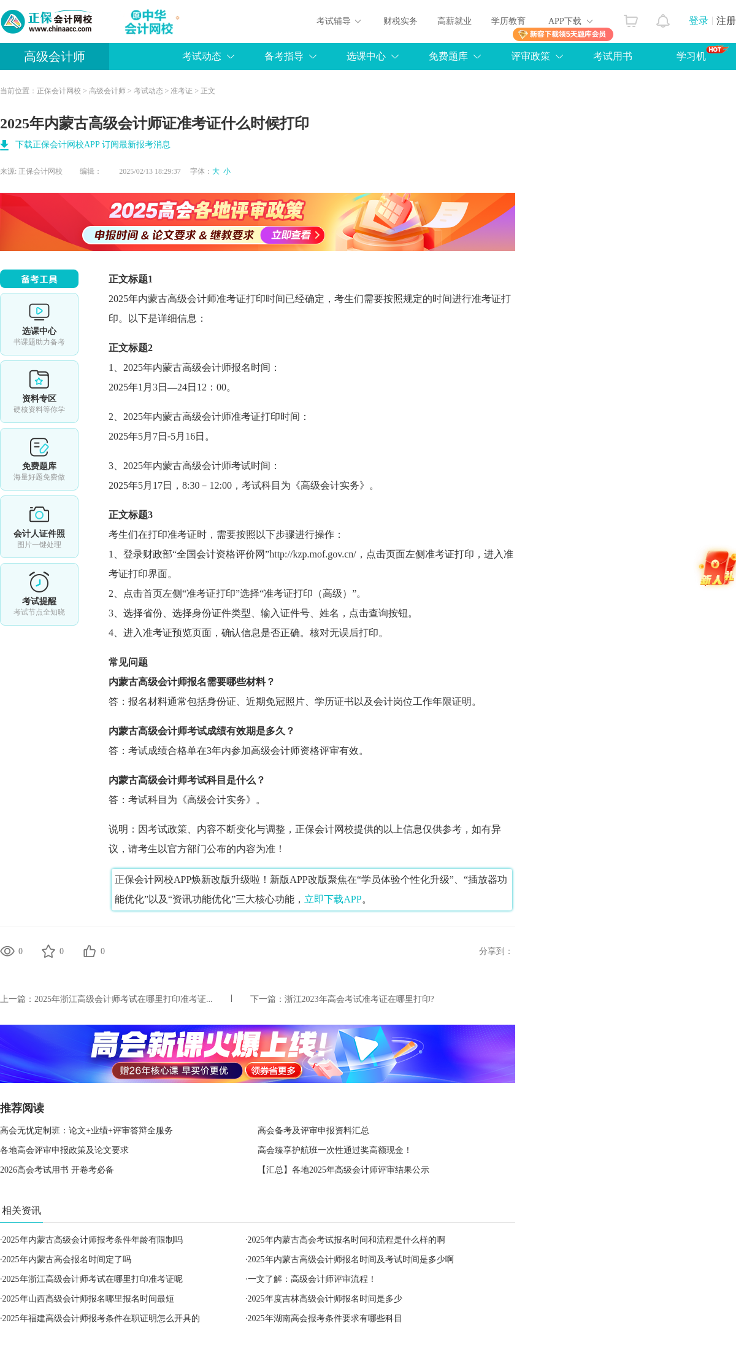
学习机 (703, 53)
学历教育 (508, 21)
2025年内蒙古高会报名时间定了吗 (66, 1259)
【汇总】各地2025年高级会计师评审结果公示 (343, 1169)
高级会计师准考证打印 (231, 416)
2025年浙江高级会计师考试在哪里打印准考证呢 (92, 1279)
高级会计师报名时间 (226, 367)
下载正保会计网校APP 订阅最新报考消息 (93, 144)
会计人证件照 (39, 526)
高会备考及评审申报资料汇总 (313, 1130)
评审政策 (530, 56)
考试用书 (612, 56)
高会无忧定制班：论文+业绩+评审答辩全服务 (86, 1130)
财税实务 (400, 21)
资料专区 (39, 391)
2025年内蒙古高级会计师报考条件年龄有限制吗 (92, 1239)
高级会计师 (54, 56)
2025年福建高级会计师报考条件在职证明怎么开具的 (101, 1318)
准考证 (182, 91)
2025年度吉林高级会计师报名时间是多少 (325, 1298)
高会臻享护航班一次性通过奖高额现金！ (335, 1150)
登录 (698, 20)
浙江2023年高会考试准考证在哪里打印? (359, 999)
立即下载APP (332, 899)
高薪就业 (454, 21)
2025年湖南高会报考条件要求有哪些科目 (325, 1318)
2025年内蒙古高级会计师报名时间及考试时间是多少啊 (351, 1259)
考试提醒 (39, 594)
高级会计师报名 (172, 682)
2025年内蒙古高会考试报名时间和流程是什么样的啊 (346, 1239)
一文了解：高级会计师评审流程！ (312, 1279)
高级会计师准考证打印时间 (226, 298)
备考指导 (284, 56)
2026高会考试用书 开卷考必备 (57, 1169)
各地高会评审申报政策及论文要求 (64, 1150)
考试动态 (201, 56)
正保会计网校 (59, 91)
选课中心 (366, 56)
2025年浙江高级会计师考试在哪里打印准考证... (123, 999)
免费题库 (448, 56)
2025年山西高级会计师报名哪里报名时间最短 (88, 1298)
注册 (726, 20)
